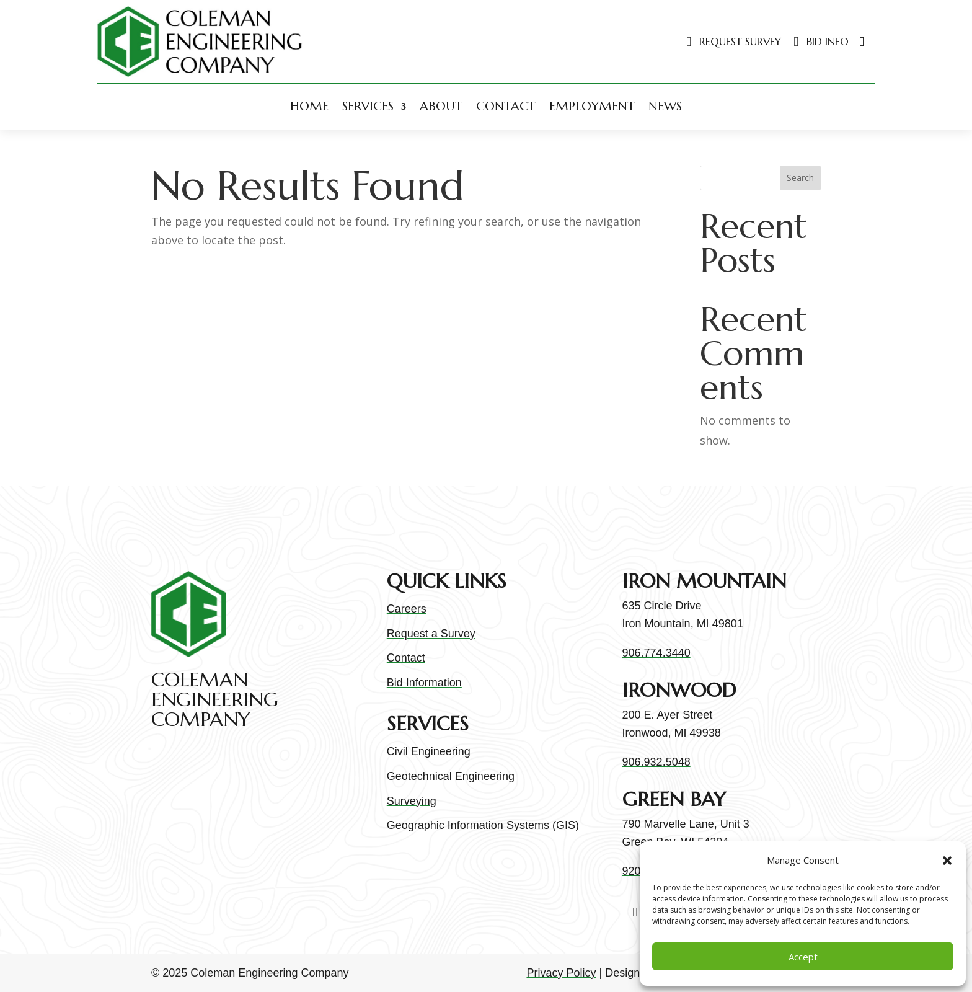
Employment (592, 106)
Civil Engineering (429, 751)
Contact (506, 106)
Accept (803, 956)
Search (800, 178)
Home (309, 106)
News (665, 106)
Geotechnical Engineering (451, 776)
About (441, 106)
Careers (406, 609)
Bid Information (424, 682)
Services (368, 106)
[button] (947, 860)
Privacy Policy (561, 973)
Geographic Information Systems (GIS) (483, 825)
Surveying (411, 801)
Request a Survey (431, 633)
